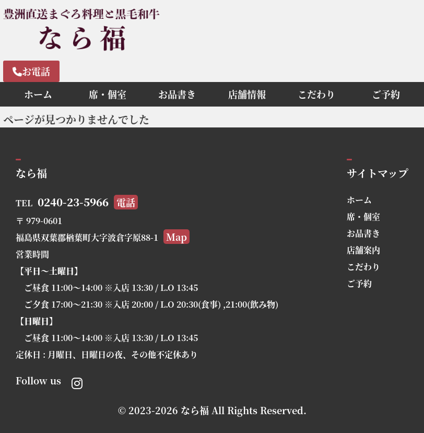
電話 (125, 202)
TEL (77, 203)
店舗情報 (247, 94)
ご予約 (386, 94)
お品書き (177, 94)
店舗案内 (363, 250)
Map (176, 236)
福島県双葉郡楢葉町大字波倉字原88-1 (103, 237)
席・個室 (107, 94)
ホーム (38, 94)
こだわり (316, 94)
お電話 (31, 71)
